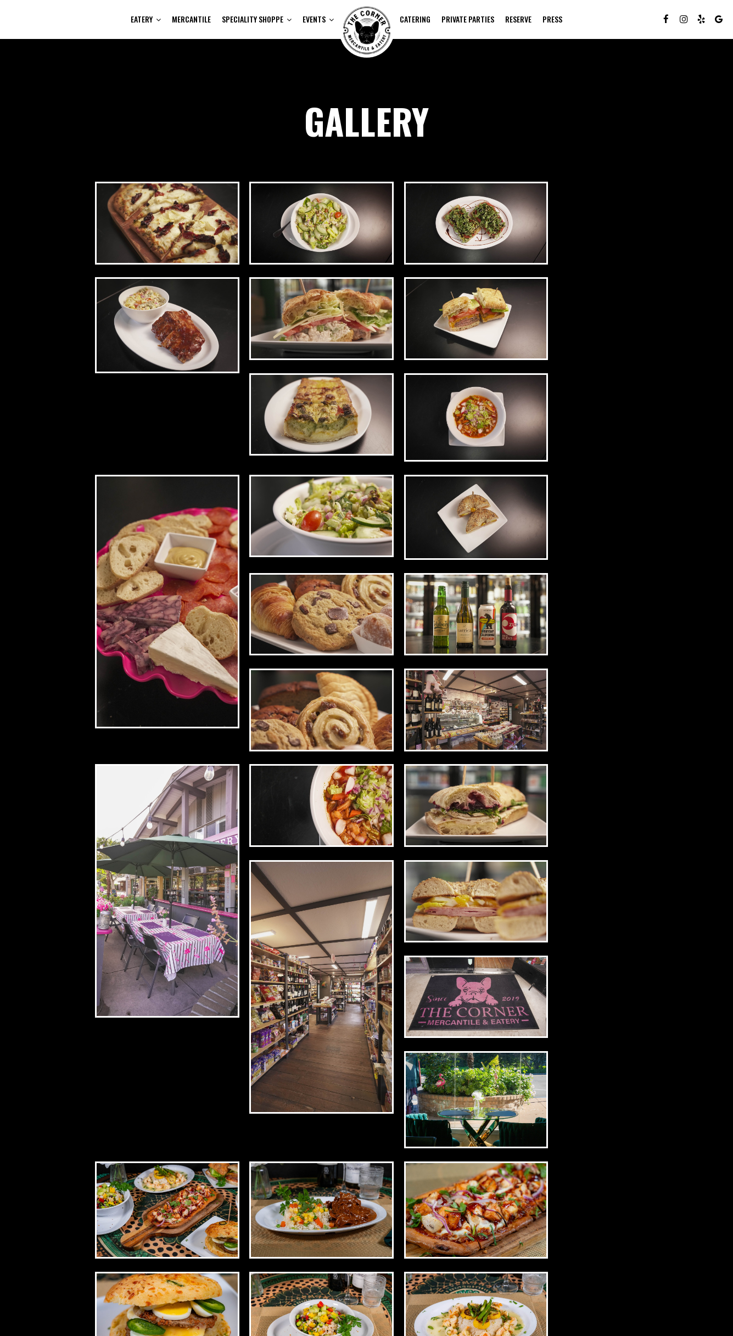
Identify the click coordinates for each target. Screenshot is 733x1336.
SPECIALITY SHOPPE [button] (257, 19)
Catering (415, 19)
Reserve (518, 19)
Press (552, 19)
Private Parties (467, 19)
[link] (366, 30)
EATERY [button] (146, 19)
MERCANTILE (191, 19)
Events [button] (318, 19)
